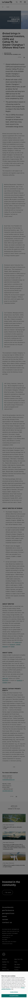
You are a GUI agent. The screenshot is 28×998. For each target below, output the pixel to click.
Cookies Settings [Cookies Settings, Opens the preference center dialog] (14, 993)
